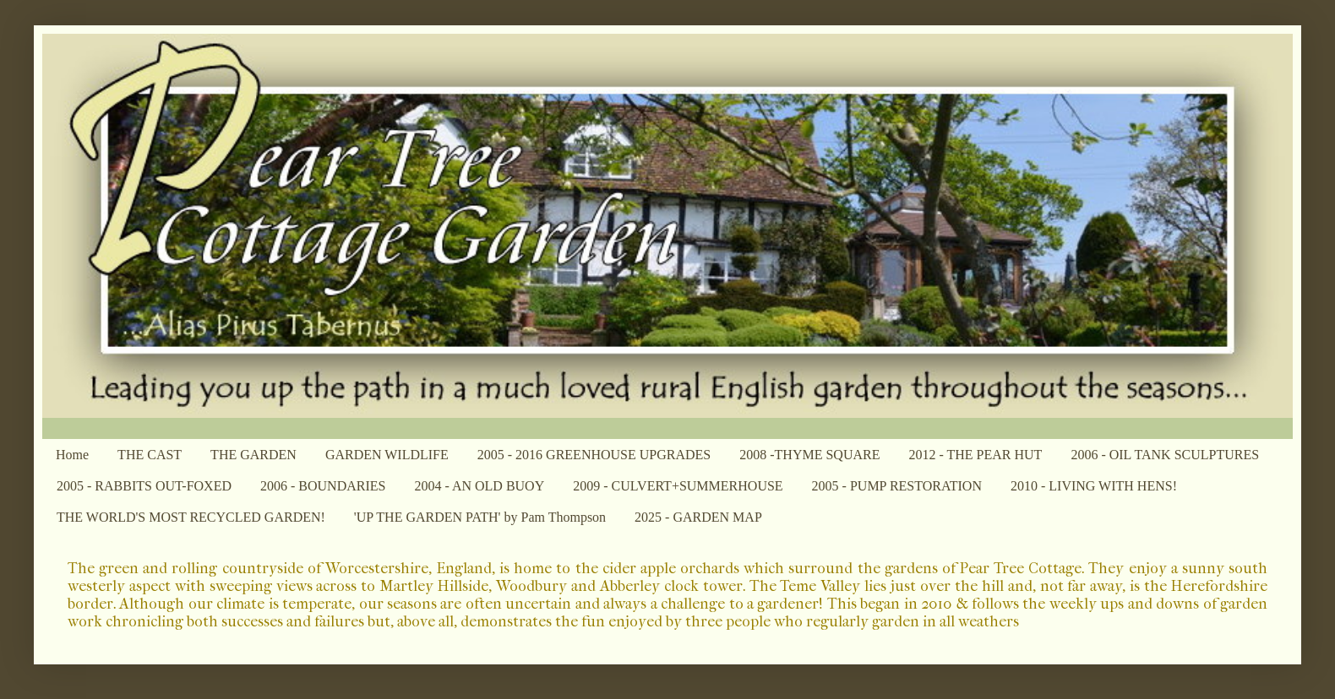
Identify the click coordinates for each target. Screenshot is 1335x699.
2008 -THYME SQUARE (809, 454)
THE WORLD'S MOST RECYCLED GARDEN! (191, 517)
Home (72, 454)
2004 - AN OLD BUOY (479, 486)
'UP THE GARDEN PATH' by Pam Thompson (480, 517)
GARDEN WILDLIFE (387, 454)
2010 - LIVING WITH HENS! (1094, 486)
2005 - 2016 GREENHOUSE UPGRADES (594, 454)
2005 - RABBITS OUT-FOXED (144, 486)
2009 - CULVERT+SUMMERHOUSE (677, 486)
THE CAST (149, 454)
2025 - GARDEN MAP (698, 517)
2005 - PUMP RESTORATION (897, 486)
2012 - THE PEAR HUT (975, 454)
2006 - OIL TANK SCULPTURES (1165, 454)
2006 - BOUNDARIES (322, 486)
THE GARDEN (253, 454)
